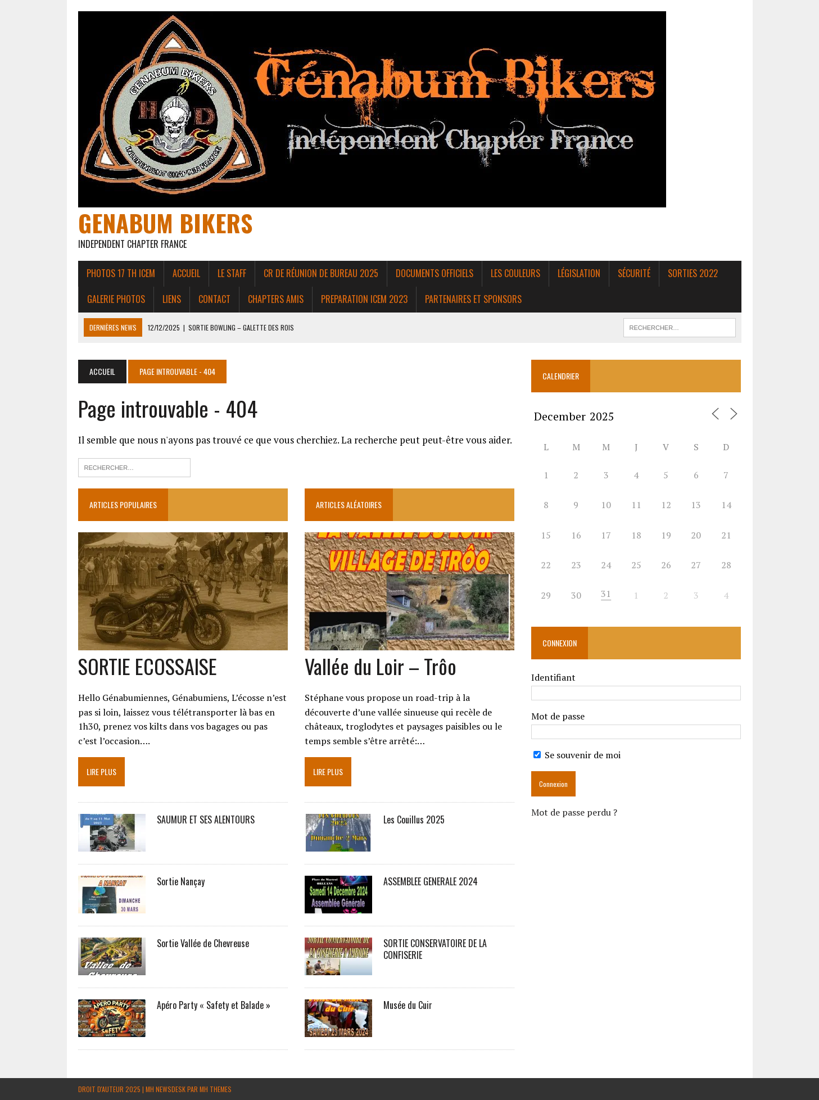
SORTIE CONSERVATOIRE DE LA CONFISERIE (435, 949)
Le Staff (232, 273)
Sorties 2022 (693, 273)
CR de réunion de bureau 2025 (321, 273)
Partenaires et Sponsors (473, 299)
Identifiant (553, 677)
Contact (214, 299)
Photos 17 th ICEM (121, 273)
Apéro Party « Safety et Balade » (213, 1005)
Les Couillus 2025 (414, 819)
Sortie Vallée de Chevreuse (203, 943)
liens (171, 299)
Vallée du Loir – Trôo (380, 666)
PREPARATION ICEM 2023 (364, 299)
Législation (579, 273)
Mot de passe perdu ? (574, 812)
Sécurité (634, 273)
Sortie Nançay (181, 881)
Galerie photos (116, 299)
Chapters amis (276, 299)
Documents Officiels (434, 273)
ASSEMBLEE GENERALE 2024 (430, 881)
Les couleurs (515, 273)
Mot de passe (558, 716)
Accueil (186, 273)
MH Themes (216, 1089)
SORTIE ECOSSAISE (147, 666)
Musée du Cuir (407, 1005)
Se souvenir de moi (577, 755)
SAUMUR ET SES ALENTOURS (206, 819)
